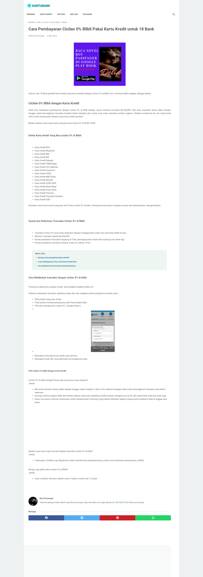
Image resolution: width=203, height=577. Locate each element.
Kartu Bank (105, 573)
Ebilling (76, 10)
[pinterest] (89, 540)
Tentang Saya (90, 568)
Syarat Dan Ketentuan (132, 568)
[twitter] (65, 540)
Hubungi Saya (77, 568)
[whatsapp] (114, 540)
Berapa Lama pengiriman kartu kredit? (54, 271)
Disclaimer (117, 568)
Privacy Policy (104, 568)
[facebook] (40, 540)
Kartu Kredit (48, 10)
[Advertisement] (77, 442)
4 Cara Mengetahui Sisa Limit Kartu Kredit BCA (57, 276)
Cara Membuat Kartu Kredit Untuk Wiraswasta (57, 280)
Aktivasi (63, 10)
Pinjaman (89, 10)
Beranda (32, 10)
